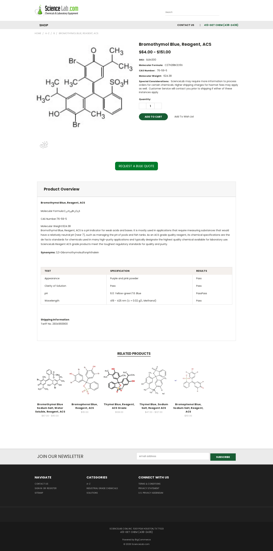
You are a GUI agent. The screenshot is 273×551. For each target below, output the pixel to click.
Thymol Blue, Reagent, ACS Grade (119, 406)
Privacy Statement (148, 487)
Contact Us (185, 25)
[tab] (136, 189)
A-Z (88, 482)
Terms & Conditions (149, 482)
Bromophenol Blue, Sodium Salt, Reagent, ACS (188, 408)
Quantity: (145, 99)
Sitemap (39, 491)
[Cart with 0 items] (237, 11)
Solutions (92, 491)
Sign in (39, 487)
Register (52, 487)
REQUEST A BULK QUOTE (136, 166)
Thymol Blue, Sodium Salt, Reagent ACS (153, 406)
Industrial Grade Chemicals (102, 487)
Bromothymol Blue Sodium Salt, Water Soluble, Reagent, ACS (50, 408)
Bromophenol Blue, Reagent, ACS (85, 406)
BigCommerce (143, 538)
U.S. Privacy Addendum (150, 491)
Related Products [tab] (134, 353)
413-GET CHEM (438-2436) (221, 25)
